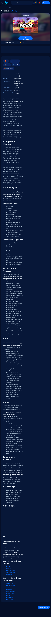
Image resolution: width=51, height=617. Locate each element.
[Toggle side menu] (2, 2)
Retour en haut (43, 607)
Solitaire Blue (10, 584)
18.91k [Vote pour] (5, 42)
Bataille (16, 65)
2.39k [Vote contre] (11, 42)
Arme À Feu (15, 61)
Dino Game (9, 597)
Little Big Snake (11, 571)
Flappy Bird (9, 599)
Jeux (2, 7)
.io (5, 7)
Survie (7, 65)
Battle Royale (8, 69)
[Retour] (23, 42)
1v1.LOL (8, 595)
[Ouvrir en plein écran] (47, 42)
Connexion (45, 2)
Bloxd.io (8, 567)
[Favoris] (17, 42)
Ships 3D (8, 569)
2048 (7, 588)
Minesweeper (10, 586)
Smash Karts (10, 593)
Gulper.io (9, 575)
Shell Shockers (10, 573)
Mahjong (9, 590)
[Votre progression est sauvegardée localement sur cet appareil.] (20, 42)
